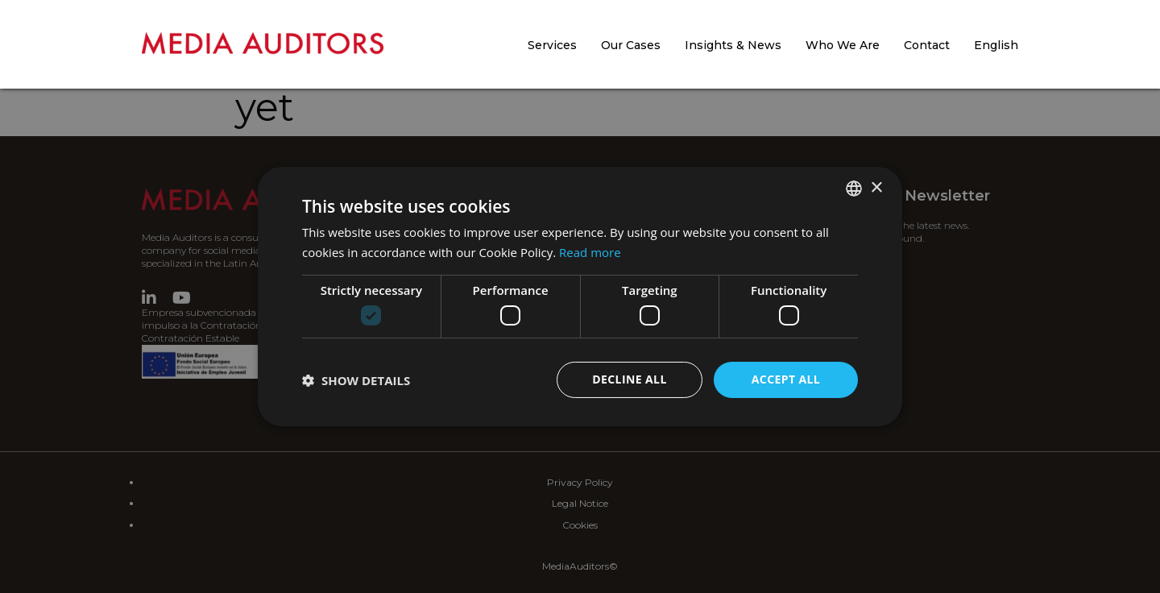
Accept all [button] (786, 379)
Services (552, 45)
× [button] (876, 187)
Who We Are (843, 45)
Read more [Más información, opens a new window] (590, 252)
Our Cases (631, 45)
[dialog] (580, 296)
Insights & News (733, 45)
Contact (927, 45)
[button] (356, 380)
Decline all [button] (629, 379)
